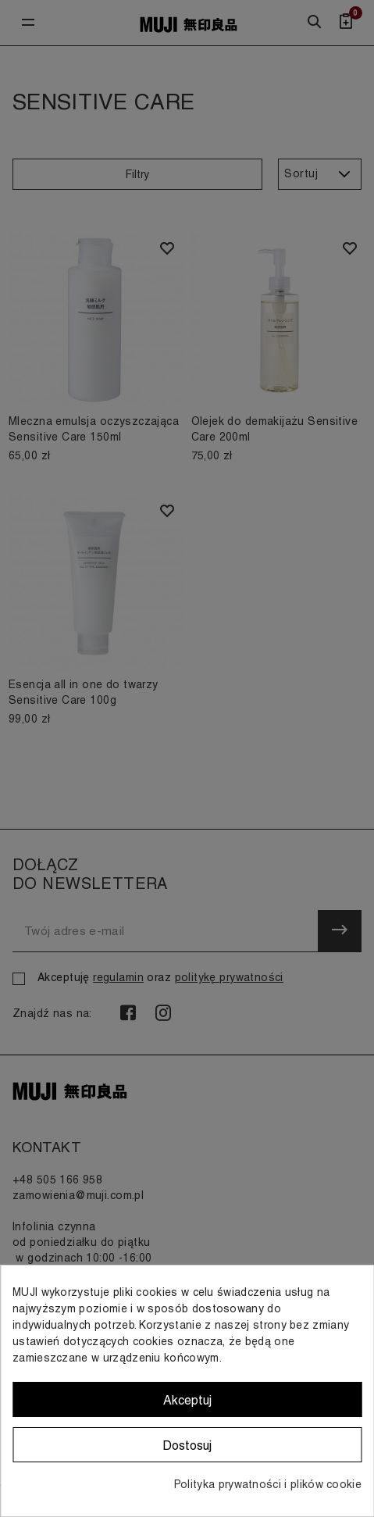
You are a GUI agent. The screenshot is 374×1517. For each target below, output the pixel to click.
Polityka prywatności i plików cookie (268, 1484)
